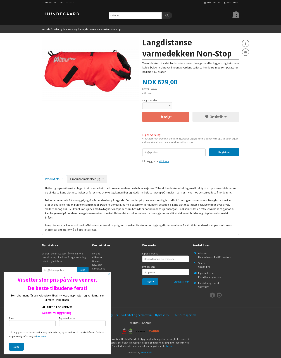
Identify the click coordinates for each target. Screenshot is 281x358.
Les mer (169, 346)
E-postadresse (150, 253)
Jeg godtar (153, 161)
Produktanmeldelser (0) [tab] (85, 179)
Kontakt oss (98, 268)
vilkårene (164, 161)
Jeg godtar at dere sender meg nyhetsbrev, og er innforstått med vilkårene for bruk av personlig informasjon (56, 334)
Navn (32, 321)
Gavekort (97, 265)
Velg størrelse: (150, 100)
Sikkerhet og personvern (137, 315)
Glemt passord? (181, 281)
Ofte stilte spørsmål (185, 315)
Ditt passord (149, 267)
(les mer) (41, 336)
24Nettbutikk (146, 352)
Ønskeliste (216, 116)
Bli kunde (97, 257)
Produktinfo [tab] (52, 179)
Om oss (96, 261)
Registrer (224, 152)
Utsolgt (165, 116)
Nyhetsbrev (162, 315)
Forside (46, 29)
